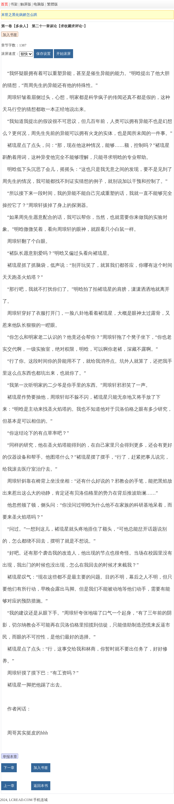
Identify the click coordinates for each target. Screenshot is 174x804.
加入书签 (10, 35)
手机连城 (40, 800)
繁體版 (52, 4)
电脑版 (39, 4)
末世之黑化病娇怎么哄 (19, 15)
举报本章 (10, 757)
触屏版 (25, 4)
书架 (14, 4)
